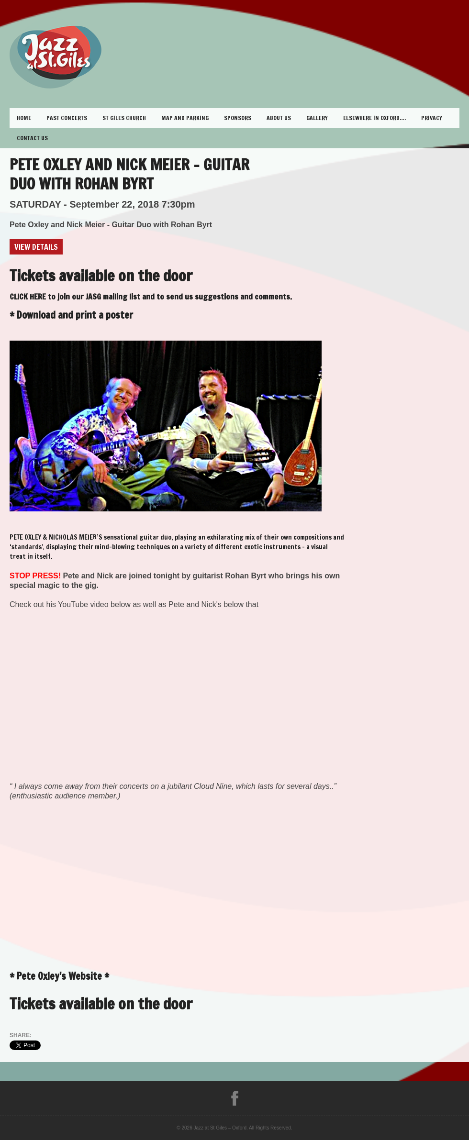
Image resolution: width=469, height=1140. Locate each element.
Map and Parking (185, 118)
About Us (279, 118)
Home (24, 118)
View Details (36, 247)
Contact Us (32, 138)
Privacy (431, 118)
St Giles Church (124, 118)
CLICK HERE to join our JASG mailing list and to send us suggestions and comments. (151, 296)
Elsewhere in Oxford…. (374, 118)
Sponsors (237, 118)
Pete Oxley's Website (59, 976)
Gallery (317, 118)
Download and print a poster (75, 315)
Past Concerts (66, 118)
